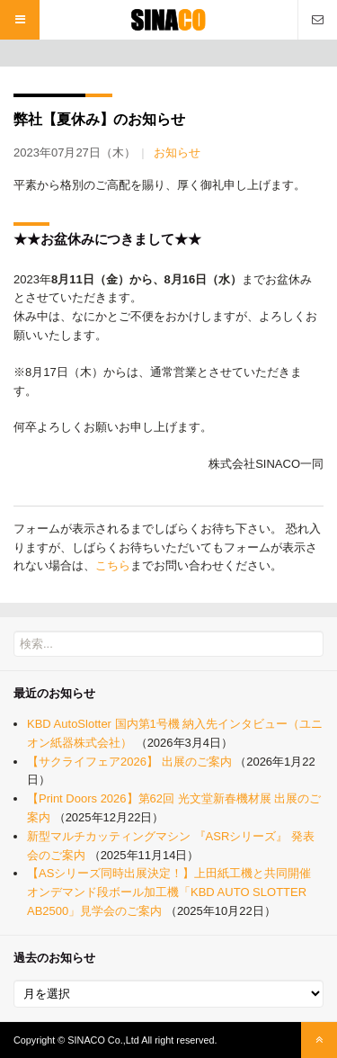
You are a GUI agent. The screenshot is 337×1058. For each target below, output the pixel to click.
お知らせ (177, 152)
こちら (112, 565)
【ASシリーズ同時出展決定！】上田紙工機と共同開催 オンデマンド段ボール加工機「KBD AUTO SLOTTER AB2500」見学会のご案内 (169, 892)
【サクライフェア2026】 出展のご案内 (129, 761)
